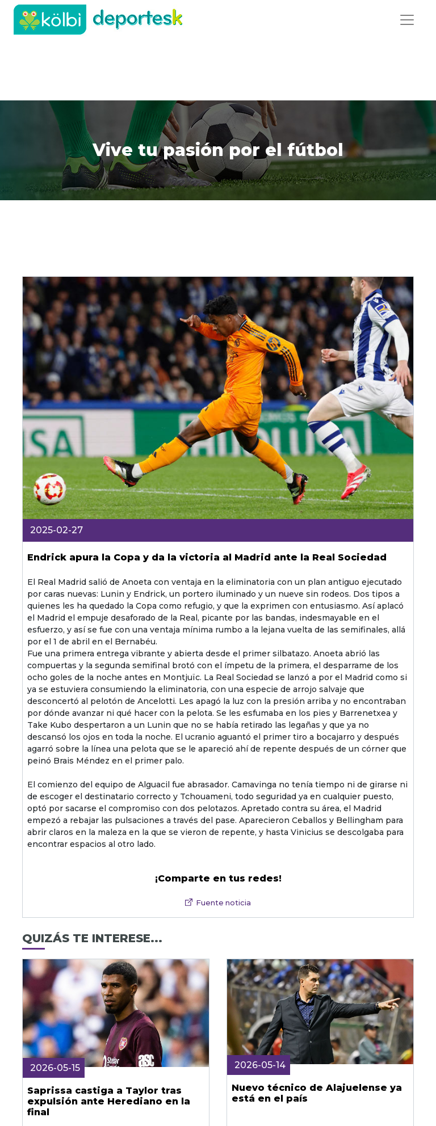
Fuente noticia (223, 903)
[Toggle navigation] (407, 20)
